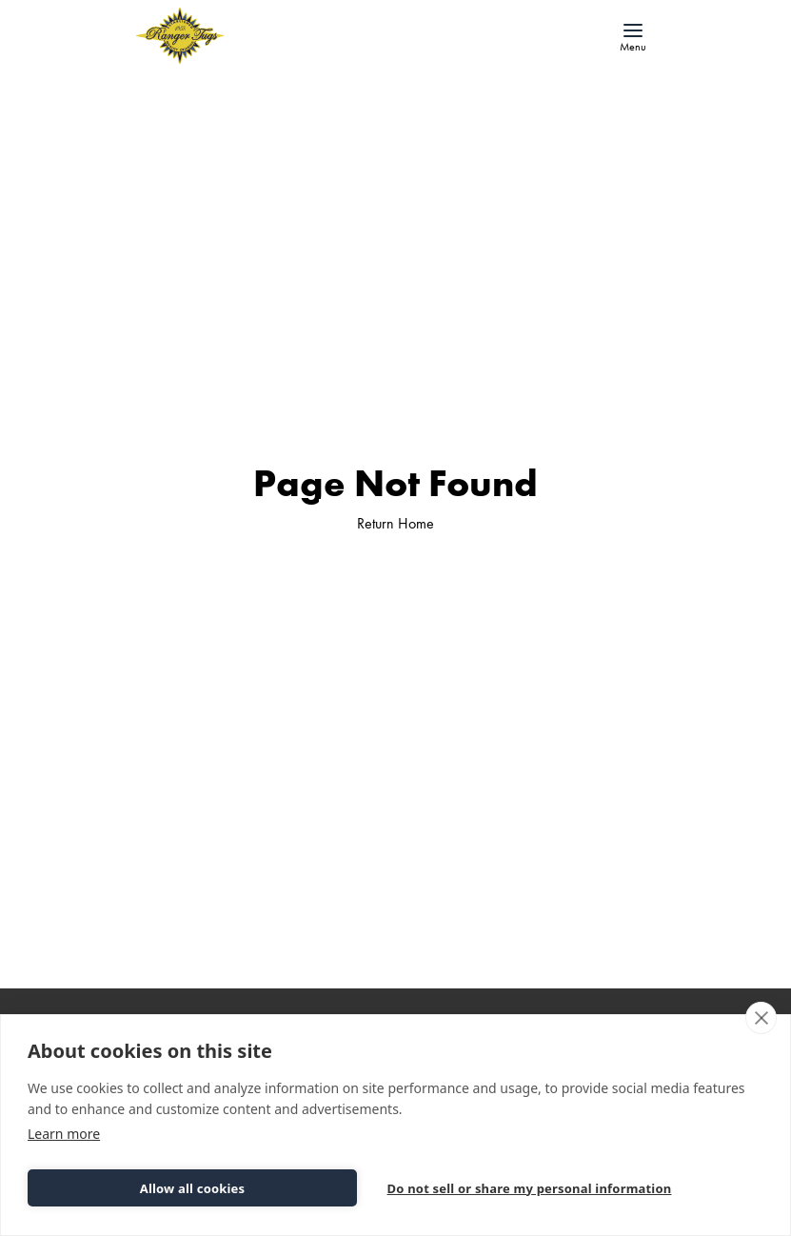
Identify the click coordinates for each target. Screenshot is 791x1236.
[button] (633, 36)
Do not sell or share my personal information (529, 1188)
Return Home (395, 523)
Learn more (64, 1134)
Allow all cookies (193, 1188)
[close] (761, 1018)
